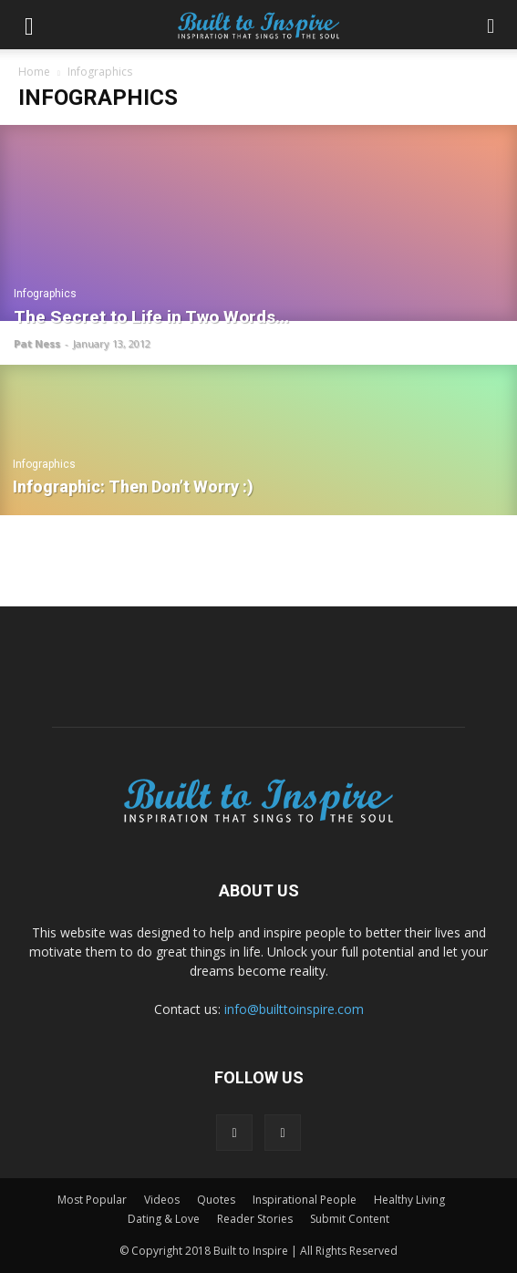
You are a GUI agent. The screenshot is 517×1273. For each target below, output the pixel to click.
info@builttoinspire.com (294, 1009)
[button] (29, 24)
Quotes (216, 1199)
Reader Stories (255, 1218)
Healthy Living (409, 1199)
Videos (162, 1199)
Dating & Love (164, 1218)
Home (34, 71)
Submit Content (349, 1218)
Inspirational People (305, 1199)
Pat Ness (37, 343)
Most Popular (92, 1199)
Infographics (45, 293)
